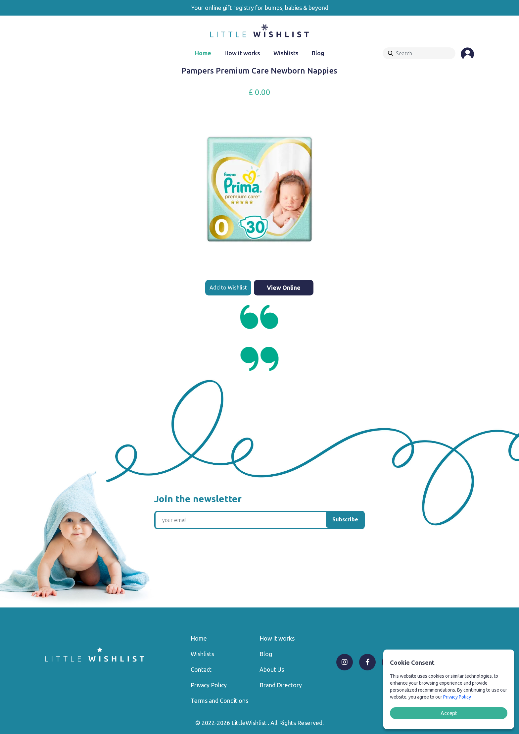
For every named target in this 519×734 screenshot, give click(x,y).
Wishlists (286, 53)
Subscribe (345, 519)
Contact (201, 669)
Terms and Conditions (219, 700)
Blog (318, 53)
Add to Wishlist (228, 287)
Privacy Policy (209, 685)
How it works (242, 53)
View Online (284, 287)
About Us (272, 669)
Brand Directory (281, 685)
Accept (449, 713)
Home (203, 53)
